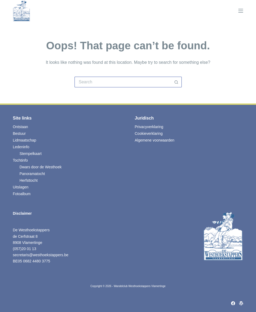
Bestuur (19, 133)
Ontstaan (20, 127)
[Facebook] (233, 303)
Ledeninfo (21, 147)
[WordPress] (241, 303)
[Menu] (240, 10)
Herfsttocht (29, 180)
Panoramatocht (32, 174)
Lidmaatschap (24, 140)
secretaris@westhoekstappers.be (40, 255)
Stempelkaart (31, 153)
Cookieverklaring (149, 133)
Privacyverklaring (149, 127)
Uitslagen (20, 187)
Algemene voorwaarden (155, 140)
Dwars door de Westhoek (41, 167)
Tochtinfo (20, 160)
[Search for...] (123, 82)
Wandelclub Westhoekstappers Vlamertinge (139, 286)
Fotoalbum (22, 194)
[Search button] (176, 82)
